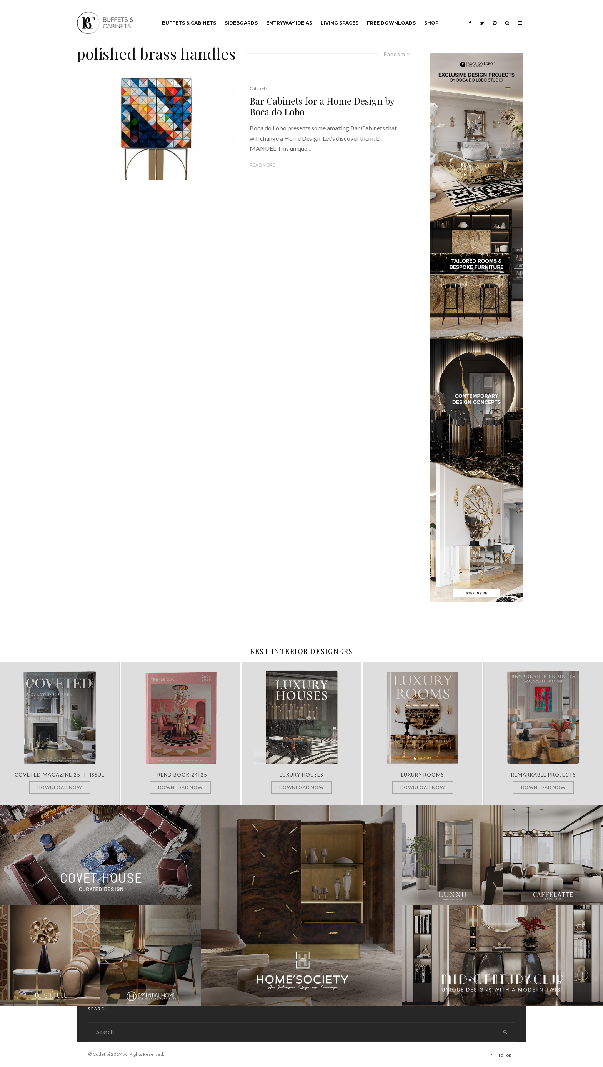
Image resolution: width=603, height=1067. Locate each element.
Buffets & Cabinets (189, 23)
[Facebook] (470, 17)
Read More (262, 165)
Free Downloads (391, 23)
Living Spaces (339, 23)
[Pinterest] (494, 17)
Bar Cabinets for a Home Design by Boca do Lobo (322, 106)
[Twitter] (482, 17)
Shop (431, 23)
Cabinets (259, 88)
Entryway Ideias (289, 23)
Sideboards (241, 23)
